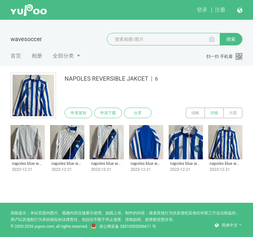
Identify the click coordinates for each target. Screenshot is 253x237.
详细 (214, 113)
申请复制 (78, 113)
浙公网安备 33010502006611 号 (123, 226)
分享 (138, 113)
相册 (37, 56)
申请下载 (108, 113)
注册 (220, 10)
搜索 (231, 39)
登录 (202, 10)
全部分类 (63, 56)
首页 (16, 56)
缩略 (195, 113)
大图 (233, 113)
